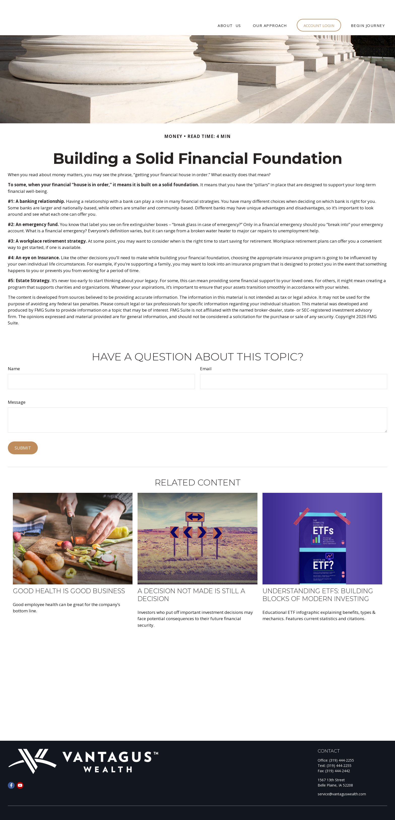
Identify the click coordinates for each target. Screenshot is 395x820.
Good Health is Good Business (69, 576)
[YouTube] (20, 770)
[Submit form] (23, 432)
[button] (229, 10)
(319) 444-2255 (341, 745)
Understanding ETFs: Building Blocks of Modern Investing (317, 579)
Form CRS (26, 810)
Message (16, 387)
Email (206, 353)
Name (14, 353)
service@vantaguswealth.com (342, 778)
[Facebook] (11, 770)
